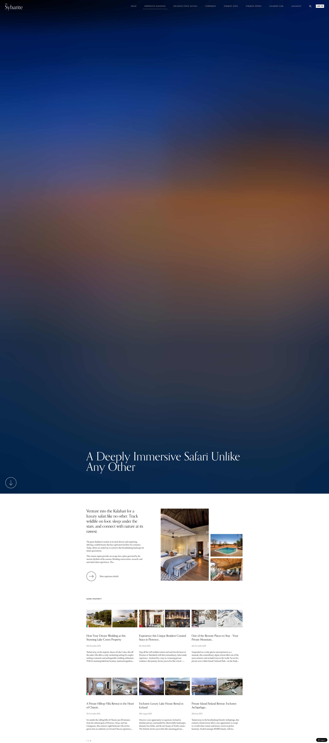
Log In (320, 6)
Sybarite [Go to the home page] (14, 7)
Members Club (276, 6)
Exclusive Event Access (185, 6)
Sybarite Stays (231, 6)
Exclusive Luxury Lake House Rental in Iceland (161, 705)
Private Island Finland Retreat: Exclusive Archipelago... (214, 705)
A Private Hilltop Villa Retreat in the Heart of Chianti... (110, 705)
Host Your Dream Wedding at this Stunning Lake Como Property (106, 637)
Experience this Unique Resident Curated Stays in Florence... (162, 637)
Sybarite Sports (254, 6)
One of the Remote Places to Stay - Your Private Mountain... (215, 637)
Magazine (296, 6)
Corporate (210, 6)
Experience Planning (155, 6)
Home (134, 6)
